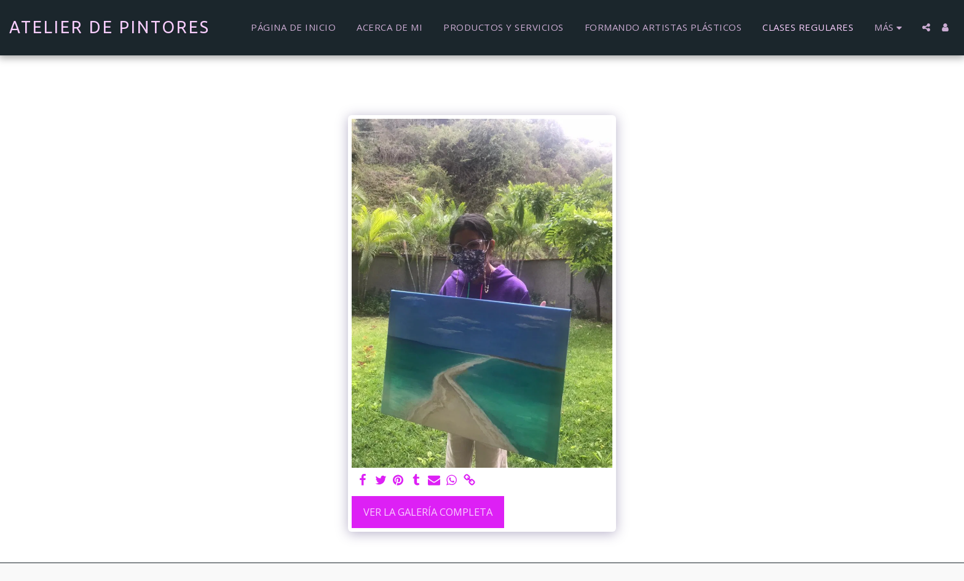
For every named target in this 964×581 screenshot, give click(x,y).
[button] (926, 27)
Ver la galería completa (427, 512)
